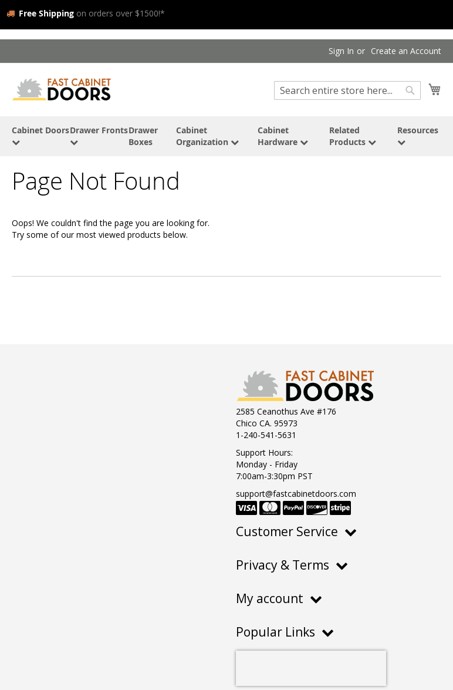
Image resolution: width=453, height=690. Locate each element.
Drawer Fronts (99, 135)
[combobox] (347, 90)
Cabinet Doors (40, 135)
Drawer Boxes (143, 135)
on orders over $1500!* (85, 13)
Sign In (341, 50)
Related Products (352, 135)
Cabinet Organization (207, 135)
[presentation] (311, 668)
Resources (417, 135)
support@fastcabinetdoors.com (296, 493)
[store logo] (61, 89)
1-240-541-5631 (266, 434)
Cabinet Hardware (283, 135)
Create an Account (406, 50)
